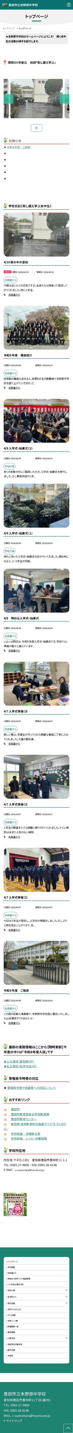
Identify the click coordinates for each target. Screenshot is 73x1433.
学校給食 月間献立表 (25, 1134)
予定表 (10, 1355)
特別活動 (11, 1303)
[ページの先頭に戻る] (68, 1428)
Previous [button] (8, 99)
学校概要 (11, 1267)
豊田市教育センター (23, 1119)
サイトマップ (14, 1420)
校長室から (14, 294)
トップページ (13, 1261)
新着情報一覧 (13, 1326)
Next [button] (64, 99)
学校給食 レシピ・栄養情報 (29, 1138)
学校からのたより (14, 1309)
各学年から (12, 1296)
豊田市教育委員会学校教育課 (30, 1114)
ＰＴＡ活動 (11, 1315)
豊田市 (15, 1109)
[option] (36, 98)
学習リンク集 (13, 1320)
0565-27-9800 (20, 1405)
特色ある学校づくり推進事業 (19, 1278)
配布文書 (11, 1350)
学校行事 (11, 1290)
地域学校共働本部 (15, 1344)
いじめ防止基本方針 (16, 1284)
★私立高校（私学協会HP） (20, 1066)
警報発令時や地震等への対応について (31, 1088)
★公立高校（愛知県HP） (19, 1061)
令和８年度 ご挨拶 (18, 147)
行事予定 (11, 1338)
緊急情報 (11, 1332)
